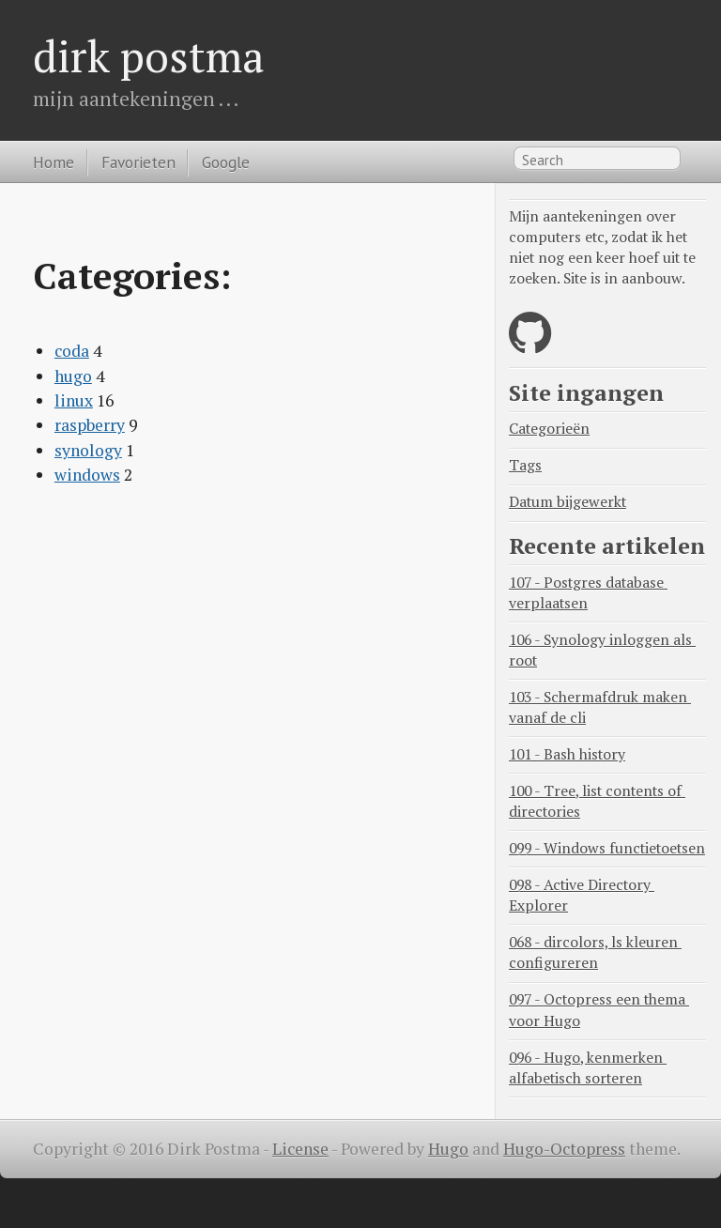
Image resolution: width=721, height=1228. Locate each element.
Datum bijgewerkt (567, 502)
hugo (73, 376)
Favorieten (138, 162)
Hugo (448, 1148)
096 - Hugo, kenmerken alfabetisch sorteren (588, 1068)
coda (71, 350)
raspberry (89, 425)
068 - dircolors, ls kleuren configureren (595, 952)
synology (88, 450)
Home (53, 162)
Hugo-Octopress (564, 1148)
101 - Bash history (567, 754)
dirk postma (149, 55)
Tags (525, 465)
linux (73, 400)
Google (226, 162)
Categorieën (549, 428)
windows (87, 474)
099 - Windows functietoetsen (607, 848)
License (300, 1148)
